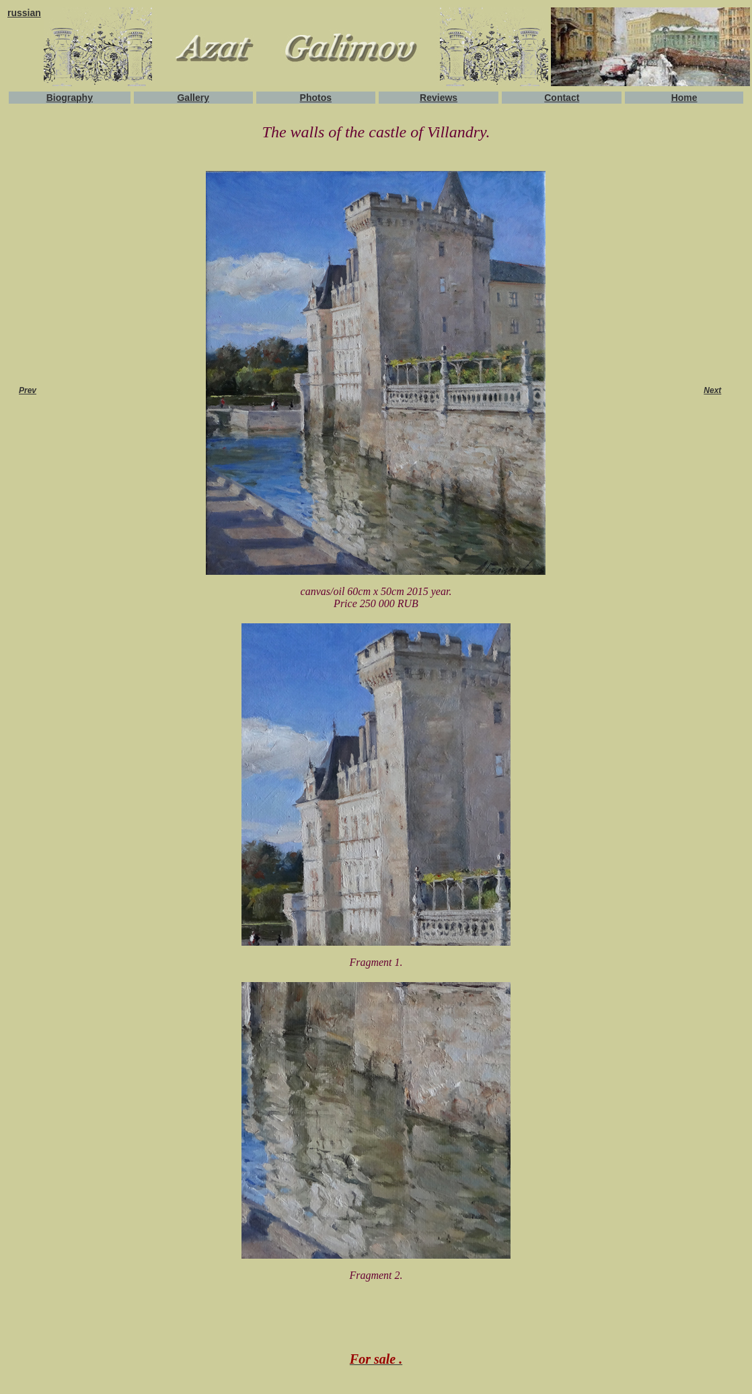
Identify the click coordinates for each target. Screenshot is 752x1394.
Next (712, 390)
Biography (69, 97)
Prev (27, 390)
